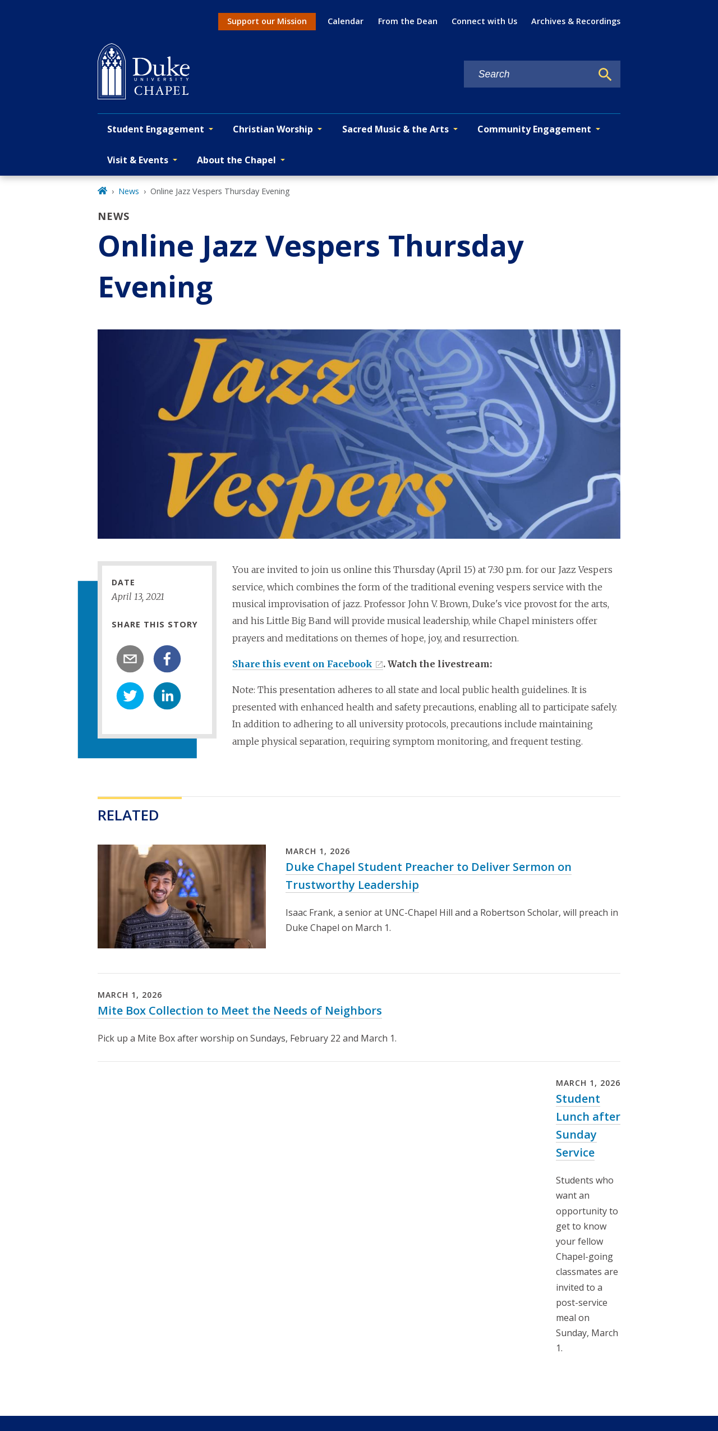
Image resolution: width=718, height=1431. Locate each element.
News (128, 191)
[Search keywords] (527, 74)
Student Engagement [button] (155, 129)
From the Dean (408, 21)
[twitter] (130, 696)
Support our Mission (267, 21)
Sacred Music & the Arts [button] (395, 129)
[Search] (605, 74)
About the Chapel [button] (236, 160)
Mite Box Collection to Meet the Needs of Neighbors (240, 1010)
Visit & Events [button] (137, 160)
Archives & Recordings (575, 21)
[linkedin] (167, 696)
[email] (130, 659)
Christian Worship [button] (273, 129)
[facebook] (167, 659)
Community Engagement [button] (534, 129)
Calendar (345, 21)
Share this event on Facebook (302, 663)
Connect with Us (484, 21)
